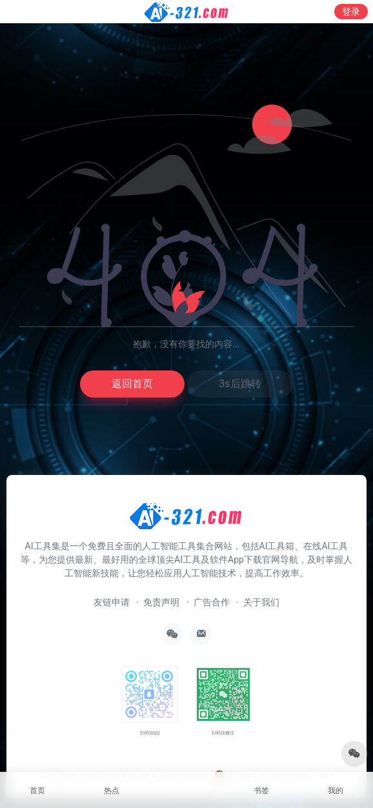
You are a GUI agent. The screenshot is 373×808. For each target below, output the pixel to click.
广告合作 (212, 602)
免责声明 (161, 602)
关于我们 (261, 602)
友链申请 (112, 602)
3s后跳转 (240, 384)
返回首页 (132, 384)
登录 (351, 11)
